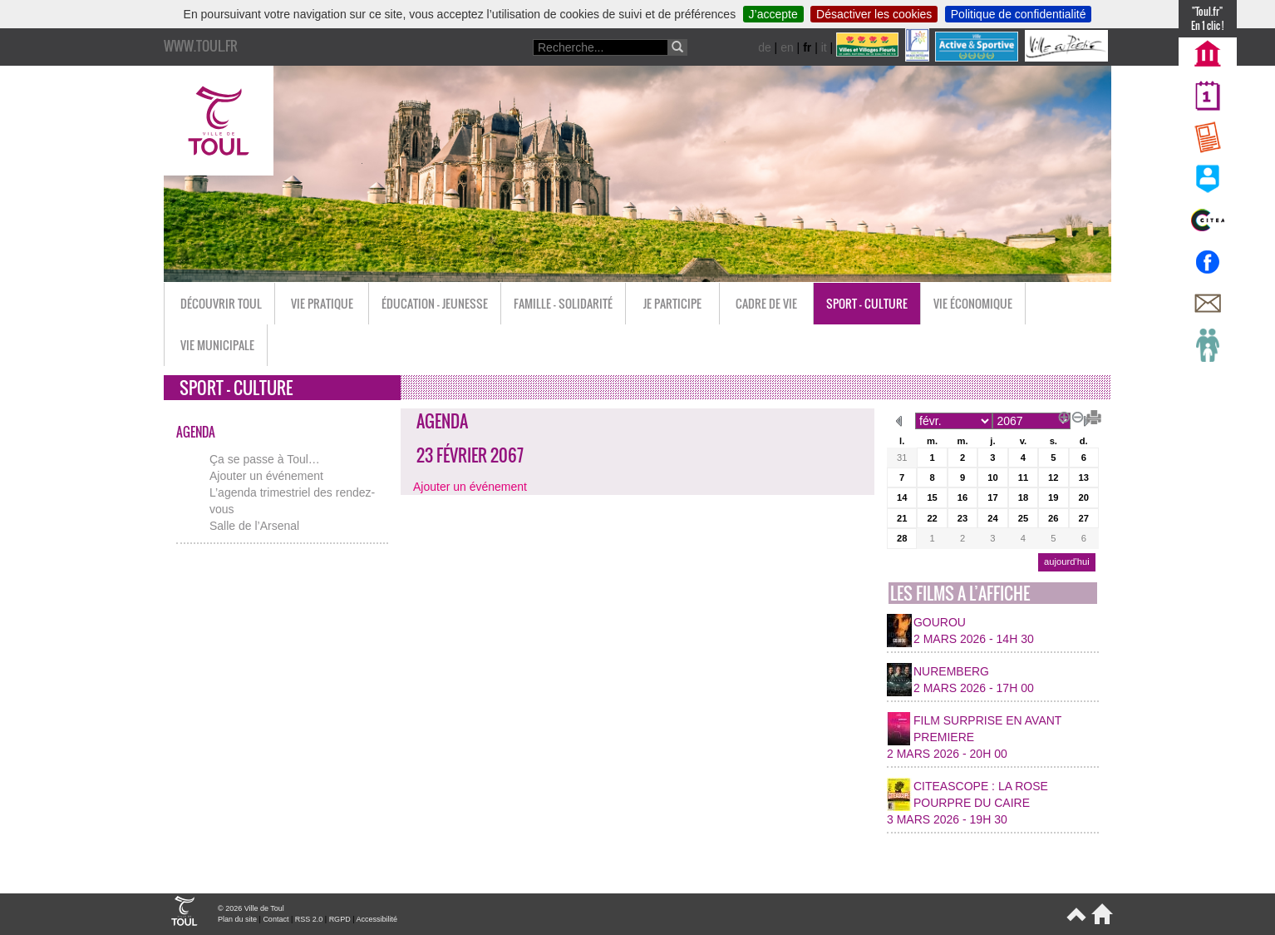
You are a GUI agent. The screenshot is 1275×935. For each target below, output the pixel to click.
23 (962, 518)
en (787, 47)
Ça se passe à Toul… (264, 459)
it (824, 47)
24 (992, 518)
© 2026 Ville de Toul (251, 908)
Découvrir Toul (221, 303)
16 (962, 497)
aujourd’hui (1067, 561)
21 (902, 518)
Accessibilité (376, 919)
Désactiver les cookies (874, 14)
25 (1023, 518)
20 (1084, 497)
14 (902, 497)
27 (1084, 518)
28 (902, 538)
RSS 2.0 (309, 919)
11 (1023, 477)
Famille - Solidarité (563, 303)
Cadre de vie (766, 303)
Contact (275, 919)
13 (1084, 477)
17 (992, 497)
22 (932, 518)
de (764, 47)
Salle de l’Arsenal (254, 525)
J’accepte (773, 14)
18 (1023, 497)
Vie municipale (217, 345)
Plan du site (237, 919)
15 (932, 497)
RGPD (340, 919)
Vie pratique (322, 303)
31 (902, 458)
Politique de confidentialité (1018, 14)
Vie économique (972, 303)
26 (1053, 518)
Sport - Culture (867, 303)
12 (1053, 477)
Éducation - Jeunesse (435, 303)
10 (992, 477)
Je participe (672, 303)
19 (1053, 497)
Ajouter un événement (266, 475)
